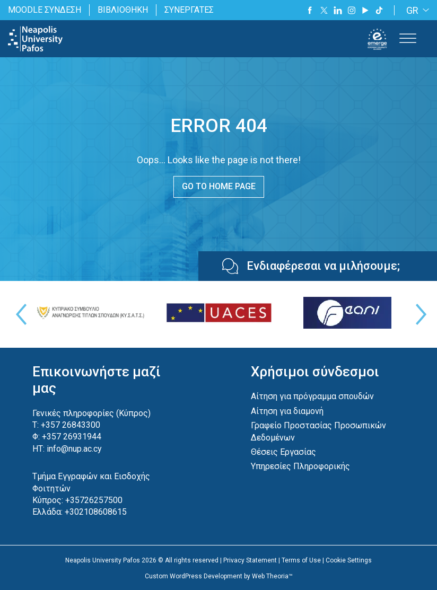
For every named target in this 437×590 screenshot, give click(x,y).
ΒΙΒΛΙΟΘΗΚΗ (123, 10)
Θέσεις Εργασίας (283, 452)
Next (418, 314)
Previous (18, 314)
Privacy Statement (250, 560)
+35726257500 (94, 500)
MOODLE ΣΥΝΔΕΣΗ (44, 10)
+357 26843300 (70, 425)
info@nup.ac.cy (74, 449)
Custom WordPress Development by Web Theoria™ (219, 576)
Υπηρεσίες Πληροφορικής (300, 466)
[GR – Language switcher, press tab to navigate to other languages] (416, 10)
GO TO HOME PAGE (219, 186)
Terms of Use (301, 560)
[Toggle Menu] (407, 39)
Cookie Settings (349, 560)
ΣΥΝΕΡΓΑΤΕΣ (189, 10)
